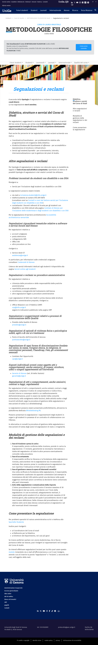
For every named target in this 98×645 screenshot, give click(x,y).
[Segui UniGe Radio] (72, 5)
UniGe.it (8, 18)
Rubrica (39, 2)
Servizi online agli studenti (25, 269)
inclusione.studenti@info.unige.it (33, 195)
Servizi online (6, 2)
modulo (12, 552)
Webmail (28, 2)
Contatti (45, 2)
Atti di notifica (8, 596)
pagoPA (6, 605)
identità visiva (37, 640)
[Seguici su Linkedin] (72, 2)
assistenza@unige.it (20, 255)
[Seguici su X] (75, 2)
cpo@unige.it (17, 359)
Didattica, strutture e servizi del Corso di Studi (80, 101)
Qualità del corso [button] (81, 63)
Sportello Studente (16, 522)
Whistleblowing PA (33, 411)
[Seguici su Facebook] (83, 2)
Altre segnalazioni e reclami (80, 110)
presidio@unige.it (19, 325)
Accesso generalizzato (11, 591)
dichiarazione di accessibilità (72, 640)
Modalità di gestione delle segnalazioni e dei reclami (80, 119)
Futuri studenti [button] (15, 63)
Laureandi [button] (40, 63)
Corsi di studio (19, 18)
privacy (58, 640)
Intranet (34, 2)
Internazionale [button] (64, 63)
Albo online (7, 593)
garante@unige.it (19, 376)
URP (5, 602)
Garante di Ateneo (19, 373)
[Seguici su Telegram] (88, 2)
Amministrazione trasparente (13, 588)
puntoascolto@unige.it (21, 340)
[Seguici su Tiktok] (85, 2)
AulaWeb (14, 2)
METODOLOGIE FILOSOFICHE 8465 (38, 18)
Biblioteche (21, 2)
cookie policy (49, 640)
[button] (22, 10)
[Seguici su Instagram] (80, 2)
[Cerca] (95, 10)
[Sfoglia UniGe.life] (64, 4)
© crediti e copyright (23, 640)
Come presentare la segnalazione (79, 128)
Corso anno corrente (83, 47)
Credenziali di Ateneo (26, 262)
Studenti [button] (28, 63)
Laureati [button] (51, 63)
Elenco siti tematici (10, 599)
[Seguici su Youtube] (77, 2)
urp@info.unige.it (19, 307)
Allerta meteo (6, 5)
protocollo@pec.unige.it (66, 627)
